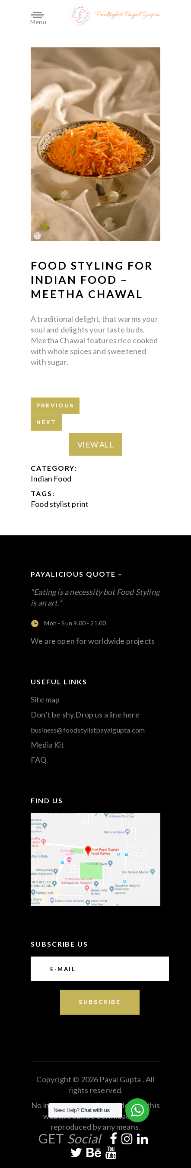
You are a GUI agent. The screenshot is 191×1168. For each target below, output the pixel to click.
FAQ (39, 759)
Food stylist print (60, 504)
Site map (45, 699)
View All (95, 444)
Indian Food (51, 478)
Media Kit (47, 744)
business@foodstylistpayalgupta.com (88, 730)
